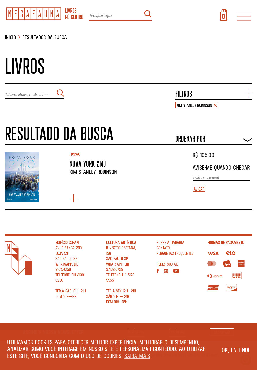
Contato (163, 247)
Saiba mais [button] (137, 355)
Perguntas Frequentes (175, 253)
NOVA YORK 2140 (87, 163)
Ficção (74, 154)
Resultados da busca (44, 37)
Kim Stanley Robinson (93, 171)
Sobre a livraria (170, 242)
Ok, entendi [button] (235, 350)
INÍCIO (10, 37)
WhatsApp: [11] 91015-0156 (66, 266)
